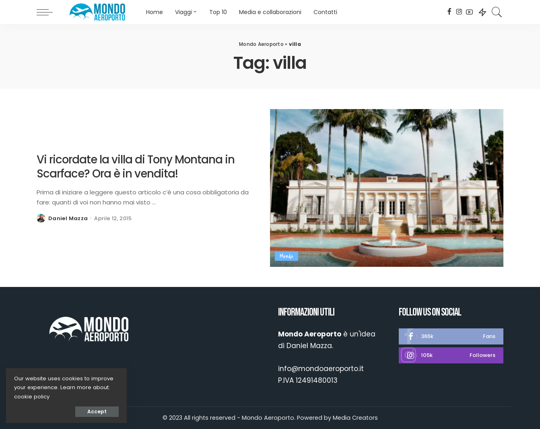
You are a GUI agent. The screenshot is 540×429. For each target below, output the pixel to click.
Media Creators (355, 418)
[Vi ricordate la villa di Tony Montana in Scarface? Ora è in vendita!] (386, 188)
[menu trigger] (49, 12)
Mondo (286, 256)
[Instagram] (459, 12)
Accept (97, 411)
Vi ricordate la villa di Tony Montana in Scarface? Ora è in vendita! (136, 167)
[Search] (497, 12)
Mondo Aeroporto (261, 44)
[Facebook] (449, 12)
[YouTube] (469, 12)
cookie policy (31, 396)
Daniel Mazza (68, 218)
